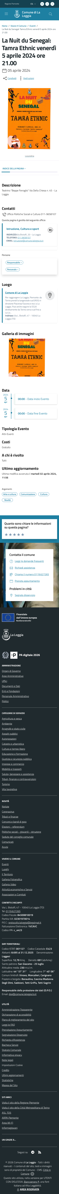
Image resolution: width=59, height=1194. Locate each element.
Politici (5, 701)
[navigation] (6, 14)
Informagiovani (9, 1128)
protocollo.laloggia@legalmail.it (24, 922)
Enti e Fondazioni (11, 691)
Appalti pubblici (10, 734)
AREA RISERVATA (27, 1189)
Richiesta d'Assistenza (13, 1040)
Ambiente (7, 723)
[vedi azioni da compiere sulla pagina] (26, 78)
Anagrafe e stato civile (13, 729)
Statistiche (7, 1080)
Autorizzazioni (9, 739)
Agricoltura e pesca (12, 718)
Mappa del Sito (9, 1085)
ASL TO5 (6, 1113)
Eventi (33, 25)
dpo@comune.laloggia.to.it (23, 994)
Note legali (7, 1060)
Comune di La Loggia (31, 14)
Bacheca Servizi (10, 1045)
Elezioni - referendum (13, 827)
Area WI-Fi (7, 1123)
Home (4, 25)
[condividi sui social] (9, 78)
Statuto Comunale (11, 1050)
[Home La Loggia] (28, 14)
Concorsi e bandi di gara (14, 822)
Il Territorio (7, 874)
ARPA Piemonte (10, 1118)
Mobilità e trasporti (12, 769)
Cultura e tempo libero (13, 749)
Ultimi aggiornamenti (13, 1075)
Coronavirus (8, 811)
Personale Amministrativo (15, 696)
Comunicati (8, 842)
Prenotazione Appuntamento (17, 1030)
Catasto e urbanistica (13, 744)
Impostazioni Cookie (12, 1065)
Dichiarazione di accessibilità (16, 1014)
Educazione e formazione (15, 754)
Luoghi (5, 869)
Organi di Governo (11, 671)
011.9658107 (24, 237)
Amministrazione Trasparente (17, 1009)
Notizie (5, 806)
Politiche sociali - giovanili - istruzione (21, 832)
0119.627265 (13, 911)
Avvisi (5, 847)
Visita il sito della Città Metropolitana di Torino (26, 1108)
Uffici (4, 681)
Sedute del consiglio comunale (18, 837)
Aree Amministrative (12, 676)
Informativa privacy (12, 1055)
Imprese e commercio (13, 764)
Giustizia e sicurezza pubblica (17, 759)
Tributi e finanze (10, 816)
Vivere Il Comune (18, 25)
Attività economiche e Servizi (17, 889)
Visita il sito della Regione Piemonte (20, 1102)
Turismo (6, 784)
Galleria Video (9, 884)
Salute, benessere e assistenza (18, 774)
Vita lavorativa (9, 789)
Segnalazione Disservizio (14, 1035)
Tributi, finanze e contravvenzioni (19, 779)
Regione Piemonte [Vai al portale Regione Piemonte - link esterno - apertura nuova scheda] (12, 3)
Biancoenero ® (31, 1182)
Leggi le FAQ (8, 1025)
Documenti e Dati (11, 686)
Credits (5, 1070)
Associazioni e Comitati (14, 894)
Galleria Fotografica (12, 879)
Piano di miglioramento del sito (18, 1020)
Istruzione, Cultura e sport (22, 229)
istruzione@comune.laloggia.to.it (28, 240)
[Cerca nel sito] (50, 14)
